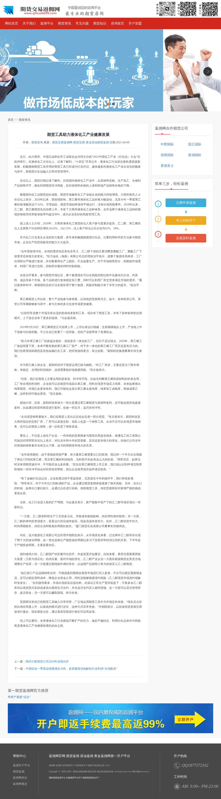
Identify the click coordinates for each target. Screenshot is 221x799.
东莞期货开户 (68, 765)
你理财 (59, 765)
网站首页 (11, 23)
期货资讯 (64, 23)
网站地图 (136, 771)
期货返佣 (18, 771)
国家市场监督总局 (96, 765)
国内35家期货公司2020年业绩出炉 (47, 661)
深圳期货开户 (81, 765)
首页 (11, 119)
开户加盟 (135, 23)
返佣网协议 (20, 777)
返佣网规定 (20, 783)
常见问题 (82, 23)
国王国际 (194, 144)
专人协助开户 (186, 220)
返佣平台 (46, 23)
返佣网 (52, 765)
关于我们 (29, 23)
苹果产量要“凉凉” (19, 697)
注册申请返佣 (186, 202)
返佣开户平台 (21, 765)
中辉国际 (167, 144)
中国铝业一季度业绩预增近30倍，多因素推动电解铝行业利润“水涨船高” (71, 668)
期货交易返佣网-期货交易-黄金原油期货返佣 (80, 142)
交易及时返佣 (186, 238)
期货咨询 (37, 142)
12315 (107, 765)
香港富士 (167, 165)
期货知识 (99, 23)
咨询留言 (117, 23)
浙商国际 (167, 155)
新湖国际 (194, 155)
